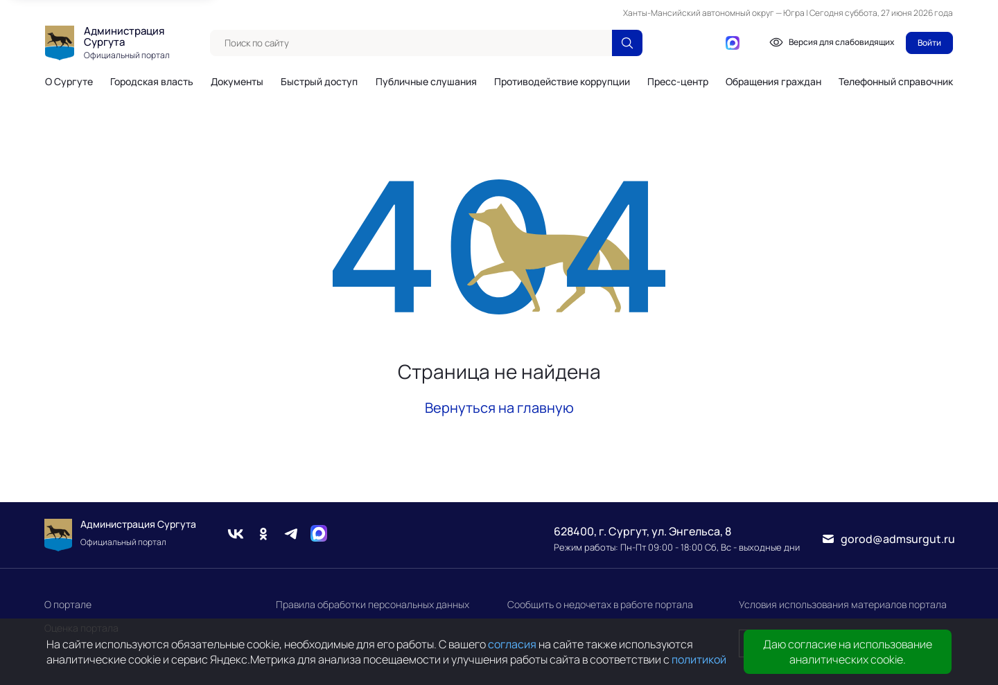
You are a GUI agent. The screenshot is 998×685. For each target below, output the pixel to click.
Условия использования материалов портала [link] (843, 604)
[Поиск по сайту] (627, 43)
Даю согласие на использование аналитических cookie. (847, 652)
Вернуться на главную (499, 407)
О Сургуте (69, 81)
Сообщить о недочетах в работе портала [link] (600, 604)
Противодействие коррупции (562, 81)
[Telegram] (710, 43)
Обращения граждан (773, 81)
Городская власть (151, 81)
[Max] (318, 535)
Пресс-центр (677, 81)
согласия (512, 644)
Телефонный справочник (896, 81)
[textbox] (411, 43)
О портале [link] (67, 604)
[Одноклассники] (688, 43)
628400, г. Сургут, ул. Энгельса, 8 (642, 531)
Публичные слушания (426, 81)
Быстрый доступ (319, 81)
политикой (699, 659)
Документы (237, 81)
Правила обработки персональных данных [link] (372, 604)
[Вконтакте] (666, 43)
